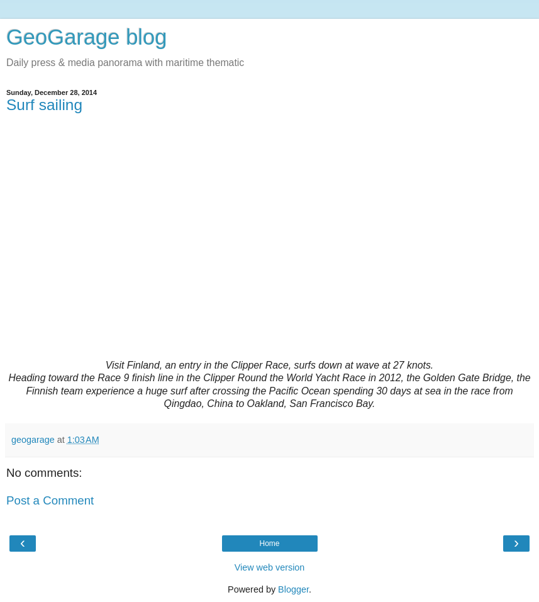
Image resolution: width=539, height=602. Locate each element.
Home (269, 543)
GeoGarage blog (86, 37)
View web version (270, 567)
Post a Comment (50, 500)
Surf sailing (44, 104)
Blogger (293, 589)
